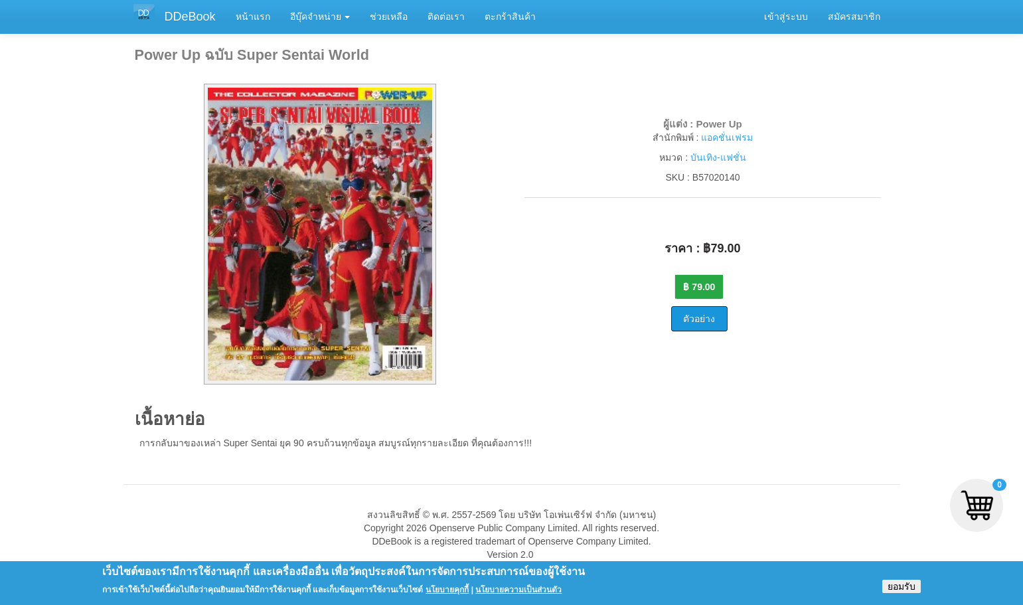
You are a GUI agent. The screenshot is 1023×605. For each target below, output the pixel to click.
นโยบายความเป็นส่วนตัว (518, 593)
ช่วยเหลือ (389, 16)
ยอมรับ (901, 590)
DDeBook (190, 16)
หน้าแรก (253, 16)
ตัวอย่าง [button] (699, 318)
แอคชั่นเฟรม (727, 137)
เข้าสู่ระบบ (786, 16)
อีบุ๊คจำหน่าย (320, 16)
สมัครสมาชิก (854, 16)
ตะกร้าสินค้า (510, 16)
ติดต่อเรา (446, 16)
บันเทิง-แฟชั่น (718, 157)
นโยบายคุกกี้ (447, 593)
